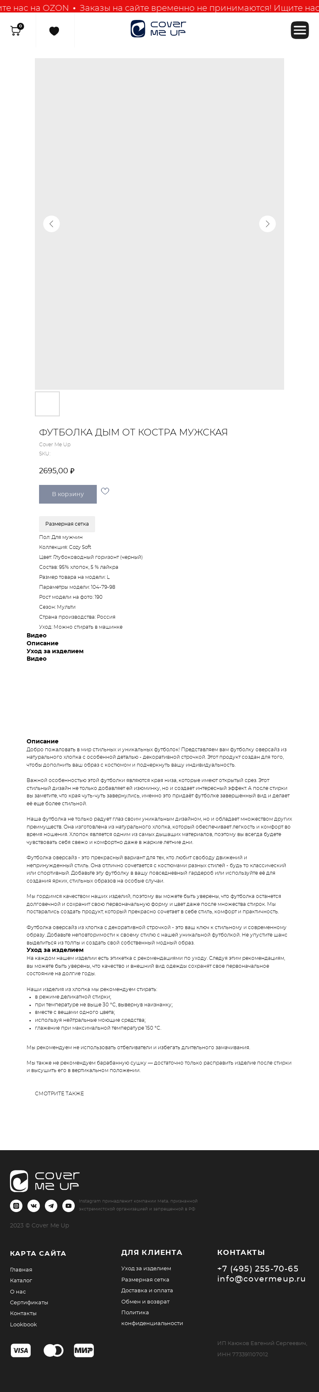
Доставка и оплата (147, 1291)
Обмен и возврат (145, 1302)
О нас (18, 1292)
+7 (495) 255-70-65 (258, 1269)
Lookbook (23, 1325)
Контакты (23, 1313)
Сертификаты (29, 1303)
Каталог (21, 1281)
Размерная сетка (145, 1280)
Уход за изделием (146, 1268)
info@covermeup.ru (261, 1279)
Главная (21, 1270)
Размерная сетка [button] (67, 523)
